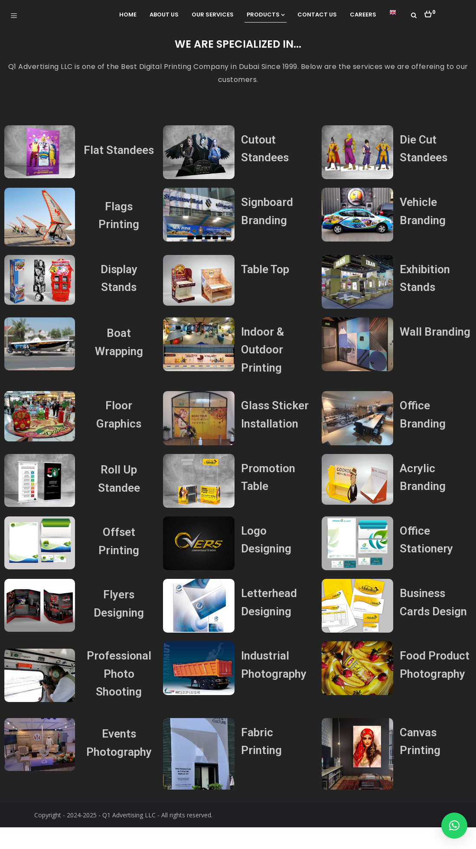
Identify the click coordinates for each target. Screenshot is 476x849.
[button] (429, 11)
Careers (363, 14)
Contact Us (317, 14)
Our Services (213, 14)
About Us (164, 14)
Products (265, 14)
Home (128, 14)
